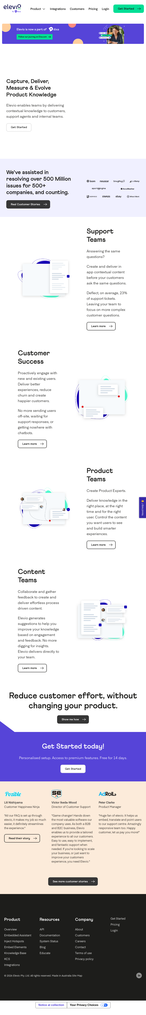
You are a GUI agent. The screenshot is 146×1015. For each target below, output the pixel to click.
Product (35, 9)
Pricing (93, 9)
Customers (77, 9)
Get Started (19, 127)
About (79, 929)
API (42, 929)
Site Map (77, 975)
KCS (7, 959)
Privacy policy (84, 959)
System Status (49, 941)
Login (105, 9)
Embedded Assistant (17, 935)
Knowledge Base (15, 953)
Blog (43, 947)
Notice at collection (51, 1005)
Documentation (50, 935)
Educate (45, 953)
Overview (10, 929)
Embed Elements (15, 947)
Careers (80, 941)
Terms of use (83, 953)
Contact (80, 947)
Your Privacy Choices (84, 1005)
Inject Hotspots (14, 941)
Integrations (58, 9)
